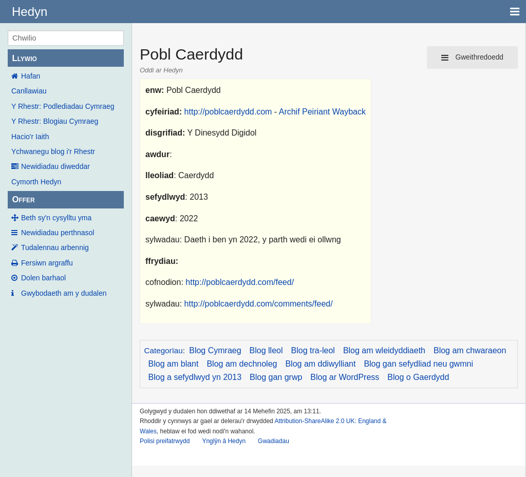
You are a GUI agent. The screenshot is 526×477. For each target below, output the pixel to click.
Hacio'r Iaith (30, 136)
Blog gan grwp (276, 377)
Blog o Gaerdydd (418, 377)
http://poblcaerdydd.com (228, 111)
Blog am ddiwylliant (320, 363)
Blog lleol (266, 350)
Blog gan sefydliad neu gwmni (418, 363)
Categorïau (163, 350)
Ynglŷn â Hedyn (224, 441)
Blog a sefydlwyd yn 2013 (194, 377)
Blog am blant (173, 363)
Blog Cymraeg (215, 350)
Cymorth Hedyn (36, 182)
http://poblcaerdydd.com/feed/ (239, 282)
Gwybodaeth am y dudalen (64, 293)
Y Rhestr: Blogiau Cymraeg (54, 121)
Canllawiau (28, 91)
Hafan (30, 76)
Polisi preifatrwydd (165, 441)
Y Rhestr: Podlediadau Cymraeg (63, 106)
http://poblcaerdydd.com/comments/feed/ (258, 303)
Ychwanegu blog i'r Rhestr (53, 151)
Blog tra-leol (313, 350)
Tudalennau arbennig (55, 247)
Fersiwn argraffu (47, 263)
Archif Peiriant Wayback (322, 111)
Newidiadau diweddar (55, 166)
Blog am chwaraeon (470, 350)
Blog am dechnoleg (241, 363)
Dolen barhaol (43, 278)
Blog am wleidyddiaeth (384, 350)
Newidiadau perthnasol (57, 232)
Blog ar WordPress (344, 377)
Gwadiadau (273, 441)
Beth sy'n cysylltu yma (56, 218)
